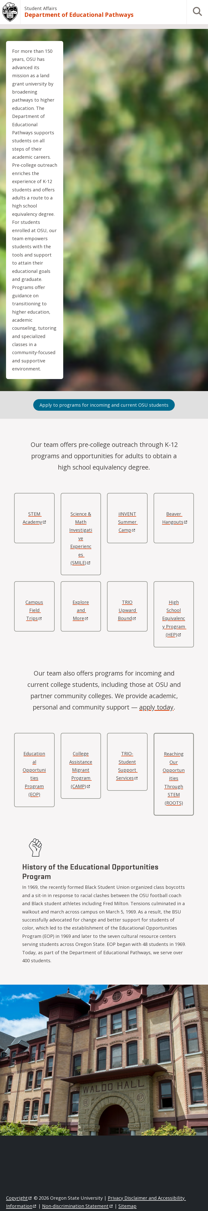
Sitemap (127, 1206)
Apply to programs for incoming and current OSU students (104, 405)
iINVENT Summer (128, 522)
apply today (156, 707)
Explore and (81, 610)
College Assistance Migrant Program (80, 769)
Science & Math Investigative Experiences (80, 538)
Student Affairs (40, 8)
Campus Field (34, 610)
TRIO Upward (127, 610)
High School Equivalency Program (174, 618)
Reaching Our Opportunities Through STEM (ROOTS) (174, 778)
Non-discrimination (77, 1206)
